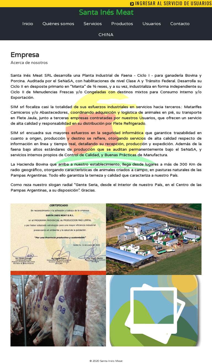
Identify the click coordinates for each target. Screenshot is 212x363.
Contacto (180, 24)
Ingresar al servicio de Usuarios (173, 3)
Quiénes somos (58, 24)
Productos (122, 24)
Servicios (93, 24)
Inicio (27, 24)
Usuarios (151, 24)
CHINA (106, 35)
